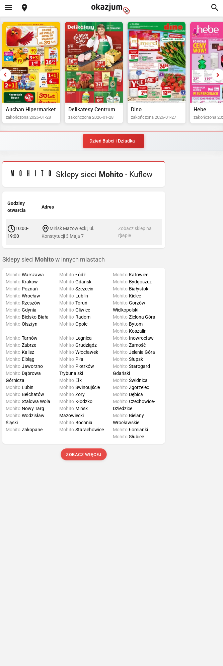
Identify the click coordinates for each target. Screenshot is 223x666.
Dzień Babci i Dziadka (112, 141)
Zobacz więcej (83, 454)
